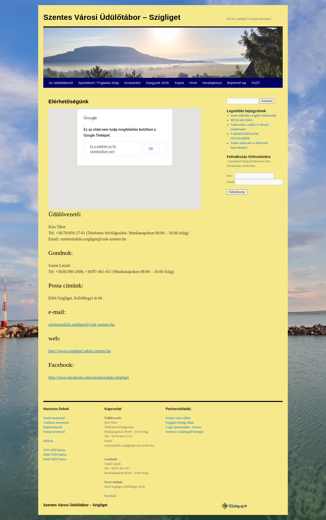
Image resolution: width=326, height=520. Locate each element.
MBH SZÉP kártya (54, 454)
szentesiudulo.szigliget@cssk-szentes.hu (81, 324)
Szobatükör (132, 83)
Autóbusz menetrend (56, 422)
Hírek (193, 83)
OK (150, 149)
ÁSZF (255, 83)
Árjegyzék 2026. (158, 83)
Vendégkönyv (212, 83)
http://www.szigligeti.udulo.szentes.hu (79, 351)
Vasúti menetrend (54, 418)
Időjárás (48, 441)
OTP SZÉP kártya (54, 450)
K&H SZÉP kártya (54, 459)
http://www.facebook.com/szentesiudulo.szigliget (88, 377)
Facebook (110, 496)
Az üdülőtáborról (61, 83)
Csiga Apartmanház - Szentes (183, 427)
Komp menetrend (54, 432)
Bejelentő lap (236, 83)
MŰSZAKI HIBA (242, 120)
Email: (231, 182)
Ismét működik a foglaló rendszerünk (253, 115)
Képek (179, 83)
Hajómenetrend (52, 427)
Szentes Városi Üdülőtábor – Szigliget (111, 17)
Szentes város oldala (178, 418)
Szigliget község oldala (180, 422)
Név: (230, 176)
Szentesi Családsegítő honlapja (184, 432)
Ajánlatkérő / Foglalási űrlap (98, 83)
